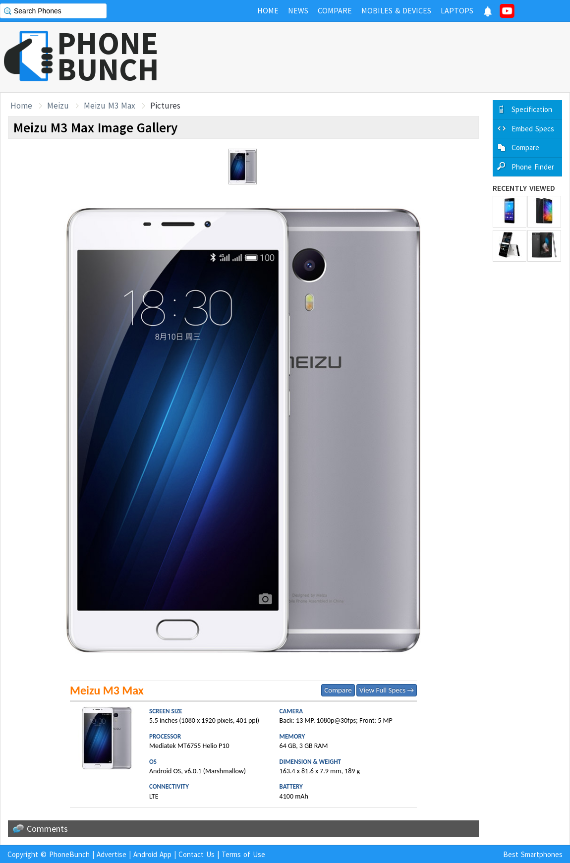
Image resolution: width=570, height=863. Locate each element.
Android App (152, 854)
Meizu (58, 105)
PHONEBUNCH (108, 56)
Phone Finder (533, 167)
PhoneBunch (69, 854)
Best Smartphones (533, 854)
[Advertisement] (389, 57)
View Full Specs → (386, 690)
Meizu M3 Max (109, 105)
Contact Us (196, 854)
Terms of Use (243, 854)
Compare (337, 690)
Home (21, 105)
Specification (532, 109)
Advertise (111, 854)
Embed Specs (533, 128)
